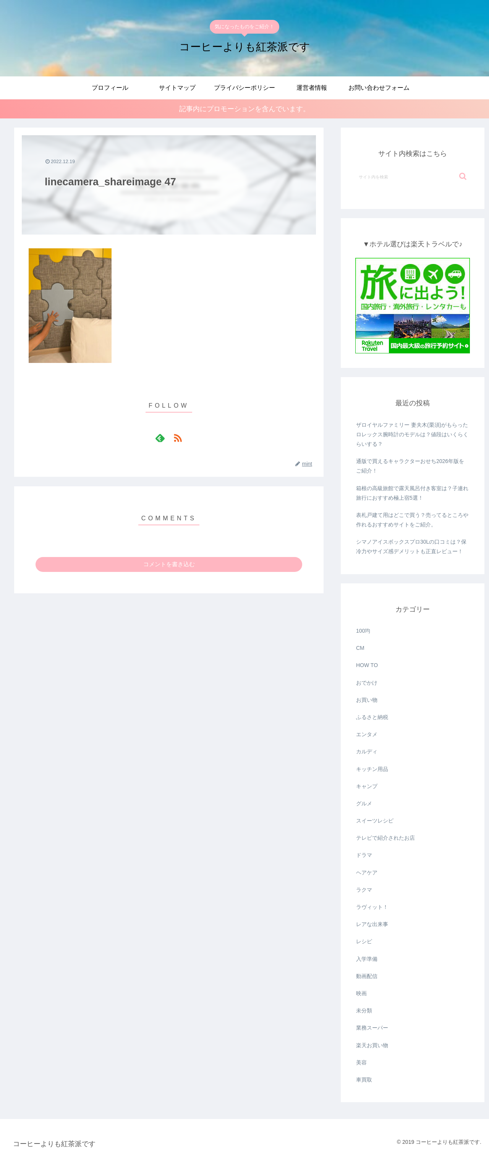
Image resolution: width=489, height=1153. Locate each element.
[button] (463, 176)
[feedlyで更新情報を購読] (160, 437)
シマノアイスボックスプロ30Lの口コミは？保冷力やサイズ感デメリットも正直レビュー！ (411, 546)
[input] (413, 176)
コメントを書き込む (169, 564)
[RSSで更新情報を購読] (177, 437)
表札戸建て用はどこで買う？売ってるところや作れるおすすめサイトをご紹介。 (412, 520)
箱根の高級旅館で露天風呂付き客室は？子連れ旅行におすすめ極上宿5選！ (412, 493)
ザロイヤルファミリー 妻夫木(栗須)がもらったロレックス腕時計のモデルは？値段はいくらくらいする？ (412, 434)
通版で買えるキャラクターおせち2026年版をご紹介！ (410, 466)
